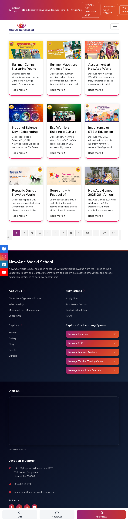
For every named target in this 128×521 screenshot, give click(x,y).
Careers (13, 355)
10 (87, 233)
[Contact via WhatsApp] (57, 514)
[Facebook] (11, 507)
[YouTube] (34, 507)
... (96, 233)
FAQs (69, 315)
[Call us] (19, 514)
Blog (11, 344)
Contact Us (15, 315)
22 (104, 233)
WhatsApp (74, 9)
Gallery (12, 338)
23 (113, 233)
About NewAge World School (25, 298)
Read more (19, 89)
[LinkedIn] (27, 507)
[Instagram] (19, 507)
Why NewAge (16, 304)
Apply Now (72, 298)
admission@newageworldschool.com (43, 9)
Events (12, 350)
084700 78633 (14, 10)
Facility (13, 332)
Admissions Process (76, 304)
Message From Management (25, 309)
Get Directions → (17, 449)
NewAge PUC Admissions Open (90, 9)
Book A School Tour (77, 309)
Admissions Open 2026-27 (109, 10)
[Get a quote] (101, 514)
